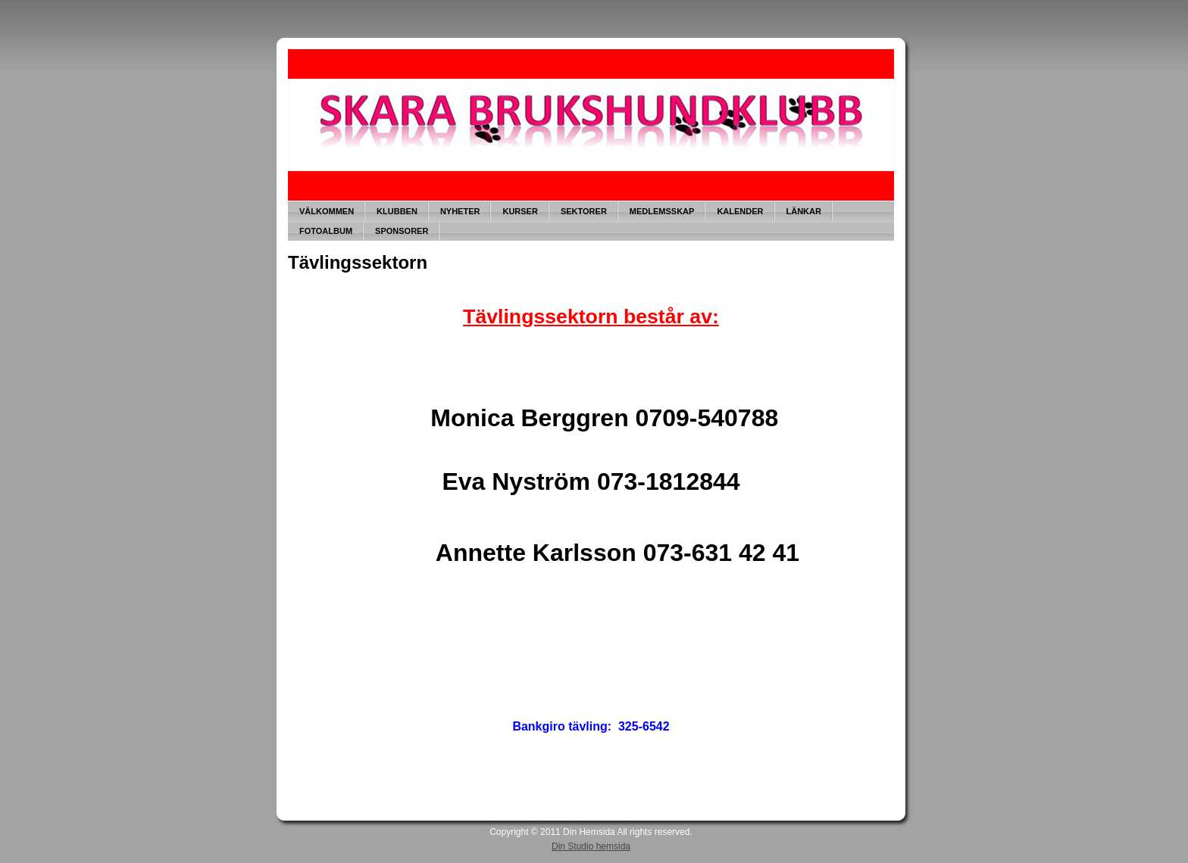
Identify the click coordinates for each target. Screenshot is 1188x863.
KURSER (519, 211)
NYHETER (460, 211)
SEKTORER (584, 211)
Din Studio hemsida (591, 846)
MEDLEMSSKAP (662, 211)
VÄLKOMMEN (326, 211)
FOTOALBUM (325, 230)
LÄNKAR (803, 211)
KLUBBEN (397, 211)
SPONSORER (401, 230)
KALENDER (740, 211)
